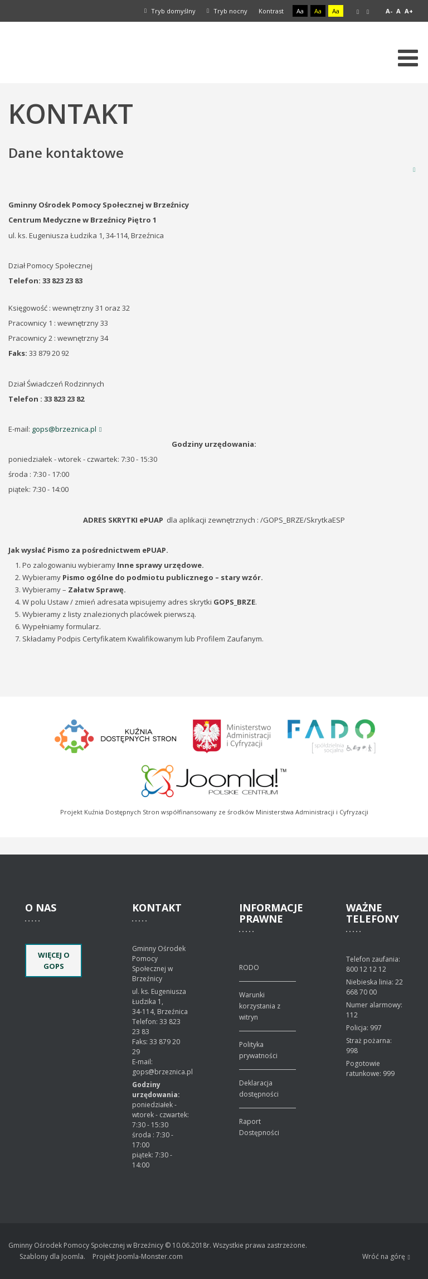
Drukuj (414, 169)
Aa (300, 11)
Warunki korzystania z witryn (259, 1006)
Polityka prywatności (258, 1050)
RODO (249, 967)
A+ (409, 11)
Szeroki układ (367, 12)
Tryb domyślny (170, 11)
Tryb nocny (227, 11)
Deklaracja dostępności (259, 1088)
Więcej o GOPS (54, 960)
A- (389, 11)
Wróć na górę (386, 1257)
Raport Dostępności (259, 1127)
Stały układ (358, 12)
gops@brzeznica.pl (64, 429)
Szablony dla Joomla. (52, 1256)
